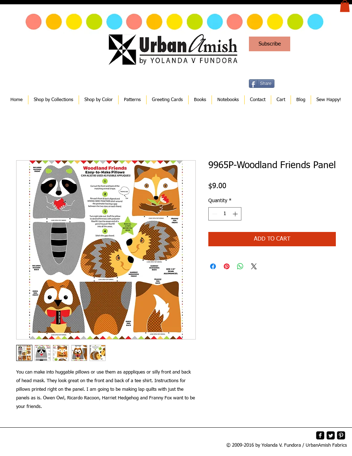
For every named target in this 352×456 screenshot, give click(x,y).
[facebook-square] (320, 435)
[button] (345, 6)
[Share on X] (254, 266)
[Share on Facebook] (213, 266)
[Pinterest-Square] (341, 435)
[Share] (261, 83)
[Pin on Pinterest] (226, 266)
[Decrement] (213, 214)
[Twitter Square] (330, 435)
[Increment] (235, 214)
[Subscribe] (269, 44)
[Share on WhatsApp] (240, 266)
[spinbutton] (224, 214)
